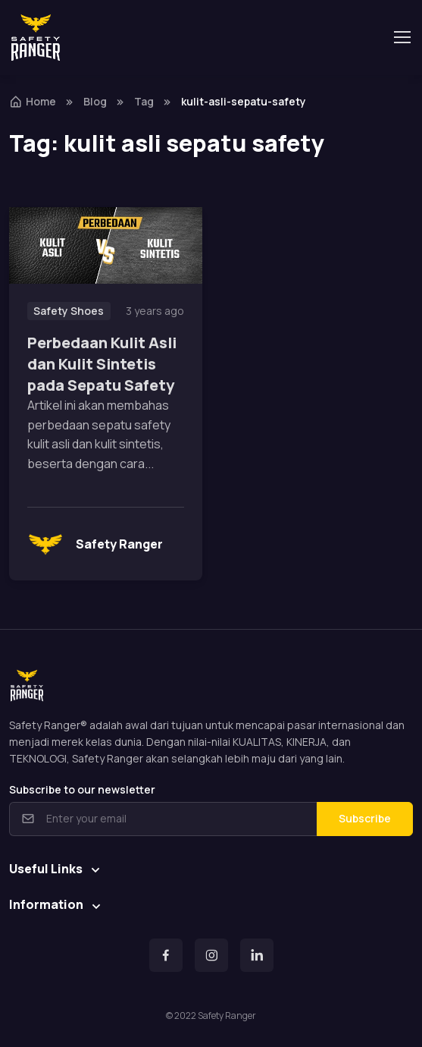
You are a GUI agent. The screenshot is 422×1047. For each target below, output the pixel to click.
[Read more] (105, 246)
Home (32, 101)
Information (46, 904)
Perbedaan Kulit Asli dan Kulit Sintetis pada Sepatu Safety (102, 363)
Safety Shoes (68, 310)
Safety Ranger (95, 544)
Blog (95, 101)
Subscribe (365, 818)
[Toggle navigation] (401, 37)
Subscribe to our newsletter (82, 789)
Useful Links (46, 868)
